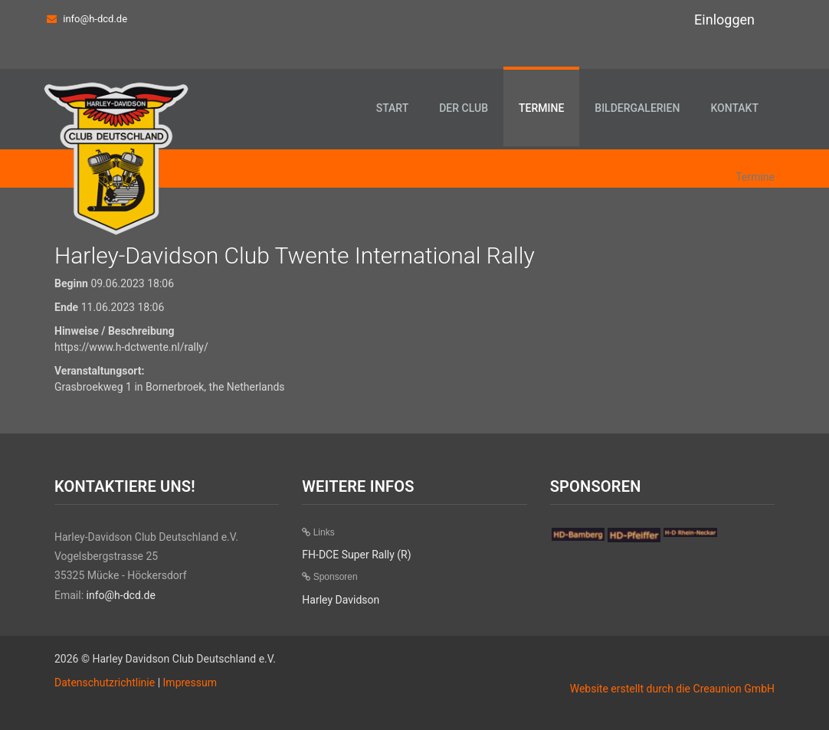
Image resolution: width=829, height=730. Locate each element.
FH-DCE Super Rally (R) (356, 554)
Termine (541, 108)
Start (392, 108)
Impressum (190, 682)
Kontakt (734, 108)
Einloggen (724, 19)
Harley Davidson (340, 600)
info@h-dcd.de (95, 19)
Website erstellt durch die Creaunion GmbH (672, 689)
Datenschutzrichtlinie (104, 682)
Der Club (463, 108)
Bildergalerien (637, 108)
